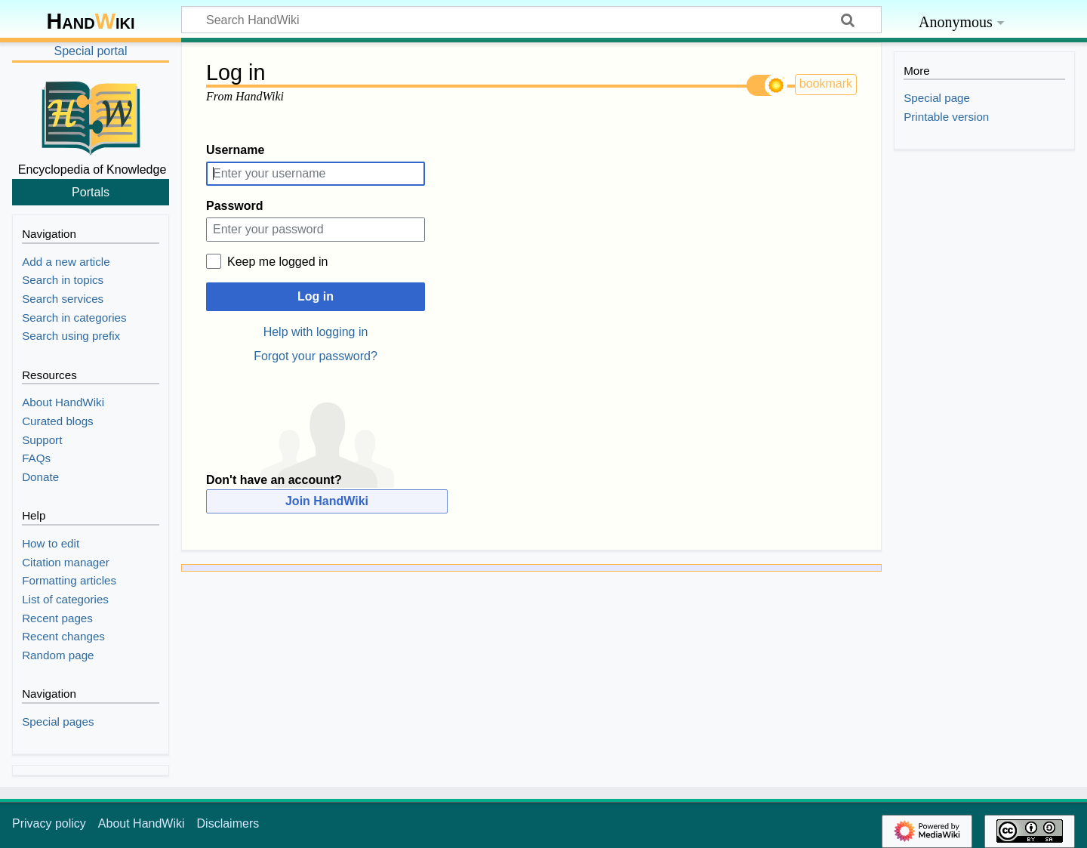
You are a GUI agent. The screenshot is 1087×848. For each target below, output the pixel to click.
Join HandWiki (326, 501)
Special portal (91, 51)
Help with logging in (315, 331)
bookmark (825, 83)
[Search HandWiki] (531, 19)
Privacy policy (49, 823)
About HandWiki (141, 823)
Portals (90, 192)
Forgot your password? (315, 356)
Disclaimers (228, 823)
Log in (315, 296)
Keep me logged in (277, 261)
